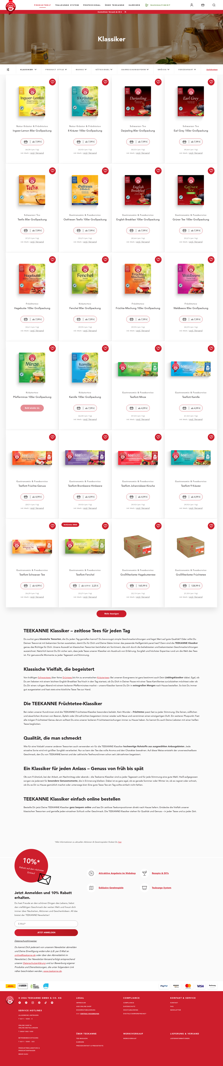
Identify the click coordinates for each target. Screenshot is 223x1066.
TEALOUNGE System (67, 5)
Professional (92, 5)
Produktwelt (42, 5)
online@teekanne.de (25, 955)
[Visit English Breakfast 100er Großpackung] (138, 208)
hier (119, 842)
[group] (28, 69)
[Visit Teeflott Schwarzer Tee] (32, 563)
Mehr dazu (23, 1054)
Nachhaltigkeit (160, 5)
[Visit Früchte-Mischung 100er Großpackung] (138, 297)
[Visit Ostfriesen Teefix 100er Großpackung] (85, 208)
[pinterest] (39, 1003)
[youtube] (19, 1003)
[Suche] (213, 5)
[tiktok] (46, 1003)
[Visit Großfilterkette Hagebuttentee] (138, 563)
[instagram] (32, 1003)
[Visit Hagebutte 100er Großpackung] (32, 297)
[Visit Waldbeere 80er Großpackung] (191, 297)
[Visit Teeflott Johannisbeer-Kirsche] (138, 474)
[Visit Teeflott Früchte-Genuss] (32, 474)
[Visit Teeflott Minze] (138, 385)
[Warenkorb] (202, 5)
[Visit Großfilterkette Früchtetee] (191, 563)
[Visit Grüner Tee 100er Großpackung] (191, 208)
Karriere (134, 5)
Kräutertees (103, 677)
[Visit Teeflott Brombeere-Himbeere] (85, 474)
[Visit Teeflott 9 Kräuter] (191, 474)
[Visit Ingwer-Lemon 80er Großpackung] (32, 119)
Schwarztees (44, 677)
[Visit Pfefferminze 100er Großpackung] (32, 385)
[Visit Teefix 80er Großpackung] (32, 208)
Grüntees (67, 677)
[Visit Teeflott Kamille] (191, 385)
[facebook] (26, 1003)
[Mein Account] (191, 5)
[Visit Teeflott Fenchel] (85, 563)
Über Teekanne (114, 5)
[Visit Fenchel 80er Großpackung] (85, 297)
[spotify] (52, 1003)
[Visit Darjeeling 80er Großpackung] (138, 119)
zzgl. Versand (37, 153)
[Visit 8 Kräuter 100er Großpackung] (85, 119)
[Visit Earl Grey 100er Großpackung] (191, 119)
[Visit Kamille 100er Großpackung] (85, 385)
